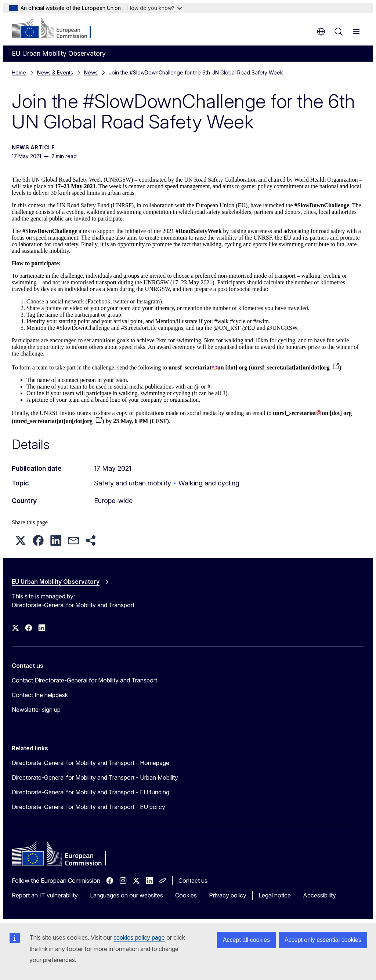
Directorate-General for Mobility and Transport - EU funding (90, 792)
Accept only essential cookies (323, 940)
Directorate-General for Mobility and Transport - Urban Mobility (95, 777)
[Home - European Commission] (56, 29)
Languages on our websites (126, 895)
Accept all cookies (246, 940)
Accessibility (319, 895)
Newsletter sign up (36, 709)
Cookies (186, 895)
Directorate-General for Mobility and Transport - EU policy (88, 806)
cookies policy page (139, 938)
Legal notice (274, 895)
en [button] (321, 31)
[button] (20, 540)
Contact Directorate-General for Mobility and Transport (84, 680)
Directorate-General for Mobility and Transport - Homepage (90, 762)
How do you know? (154, 8)
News (91, 72)
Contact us (192, 880)
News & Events (55, 72)
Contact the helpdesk (40, 695)
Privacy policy (227, 895)
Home (19, 72)
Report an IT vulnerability (45, 895)
